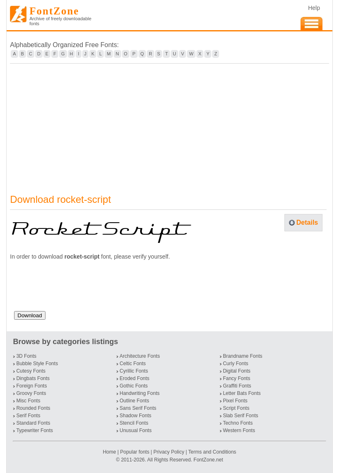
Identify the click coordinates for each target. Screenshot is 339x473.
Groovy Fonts (31, 393)
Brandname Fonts (242, 356)
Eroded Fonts (134, 378)
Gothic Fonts (133, 386)
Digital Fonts (237, 371)
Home (110, 452)
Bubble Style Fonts (37, 363)
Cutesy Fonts (30, 371)
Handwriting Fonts (139, 393)
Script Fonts (236, 408)
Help (314, 8)
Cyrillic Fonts (133, 371)
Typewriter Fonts (34, 430)
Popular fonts (134, 452)
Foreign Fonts (31, 386)
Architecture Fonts (139, 356)
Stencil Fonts (133, 423)
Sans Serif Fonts (137, 408)
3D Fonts (26, 356)
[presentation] (77, 289)
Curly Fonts (235, 363)
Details (307, 222)
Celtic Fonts (132, 363)
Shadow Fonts (135, 415)
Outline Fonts (134, 401)
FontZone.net (208, 460)
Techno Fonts (238, 423)
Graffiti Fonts (237, 386)
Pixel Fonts (235, 401)
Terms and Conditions (212, 452)
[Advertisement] (169, 123)
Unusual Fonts (135, 430)
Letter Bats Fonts (241, 393)
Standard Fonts (33, 423)
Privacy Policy (168, 452)
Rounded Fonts (33, 408)
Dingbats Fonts (33, 378)
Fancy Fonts (236, 378)
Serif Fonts (28, 415)
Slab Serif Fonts (240, 415)
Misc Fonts (28, 401)
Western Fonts (239, 430)
